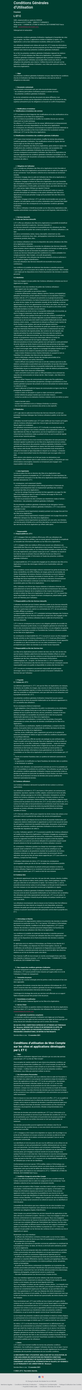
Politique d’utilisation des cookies (70, 1385)
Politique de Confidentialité (48, 1385)
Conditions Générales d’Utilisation (26, 1385)
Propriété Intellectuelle (30, 1387)
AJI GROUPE (52, 1381)
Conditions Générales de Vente (50, 1387)
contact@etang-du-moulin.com (28, 27)
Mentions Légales (7, 1385)
